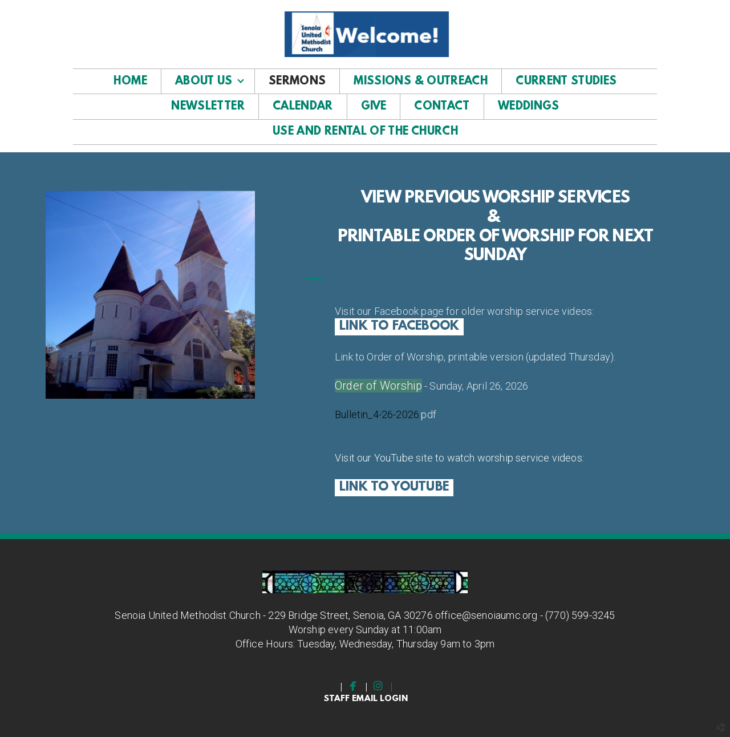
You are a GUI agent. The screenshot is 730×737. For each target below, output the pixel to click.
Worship (401, 385)
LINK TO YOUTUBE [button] (394, 487)
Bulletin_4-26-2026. (378, 414)
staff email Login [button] (365, 699)
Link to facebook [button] (399, 326)
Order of (357, 385)
